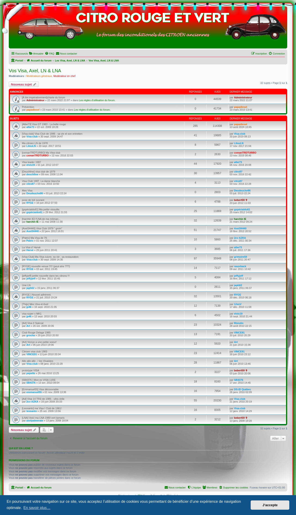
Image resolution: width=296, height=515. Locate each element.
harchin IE (32, 221)
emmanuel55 (34, 392)
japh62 (30, 288)
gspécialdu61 (34, 212)
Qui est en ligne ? (21, 448)
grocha (30, 335)
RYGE (30, 202)
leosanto (31, 411)
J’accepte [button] (270, 505)
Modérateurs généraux (39, 76)
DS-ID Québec (242, 389)
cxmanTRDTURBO (37, 155)
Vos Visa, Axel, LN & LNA (35, 70)
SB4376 (31, 382)
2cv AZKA (240, 237)
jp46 (28, 307)
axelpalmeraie (34, 420)
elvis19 (30, 165)
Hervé (30, 250)
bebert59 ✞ (240, 200)
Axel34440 (32, 231)
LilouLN (31, 146)
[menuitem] (36, 53)
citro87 (238, 171)
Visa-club (32, 136)
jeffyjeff (30, 278)
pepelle (30, 373)
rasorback (240, 266)
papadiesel (33, 109)
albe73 (30, 127)
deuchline (32, 174)
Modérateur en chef (64, 76)
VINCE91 (239, 332)
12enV (237, 304)
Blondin (239, 323)
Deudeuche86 (34, 193)
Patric (30, 240)
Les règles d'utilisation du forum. (97, 100)
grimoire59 (240, 256)
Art (28, 325)
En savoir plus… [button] (36, 508)
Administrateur (35, 100)
